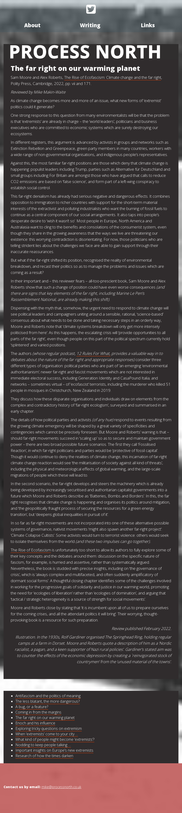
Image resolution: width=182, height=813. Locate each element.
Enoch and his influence (35, 723)
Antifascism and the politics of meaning (48, 695)
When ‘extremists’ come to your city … (46, 734)
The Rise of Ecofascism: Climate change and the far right (112, 77)
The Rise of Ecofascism (31, 550)
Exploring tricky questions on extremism (48, 728)
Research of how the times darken (44, 755)
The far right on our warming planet (45, 717)
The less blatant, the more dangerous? (47, 701)
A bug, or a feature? (31, 706)
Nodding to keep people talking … (43, 744)
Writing (90, 25)
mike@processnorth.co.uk (61, 787)
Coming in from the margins (38, 712)
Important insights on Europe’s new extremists (54, 750)
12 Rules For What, (93, 353)
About (32, 25)
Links (148, 25)
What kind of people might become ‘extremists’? (54, 739)
